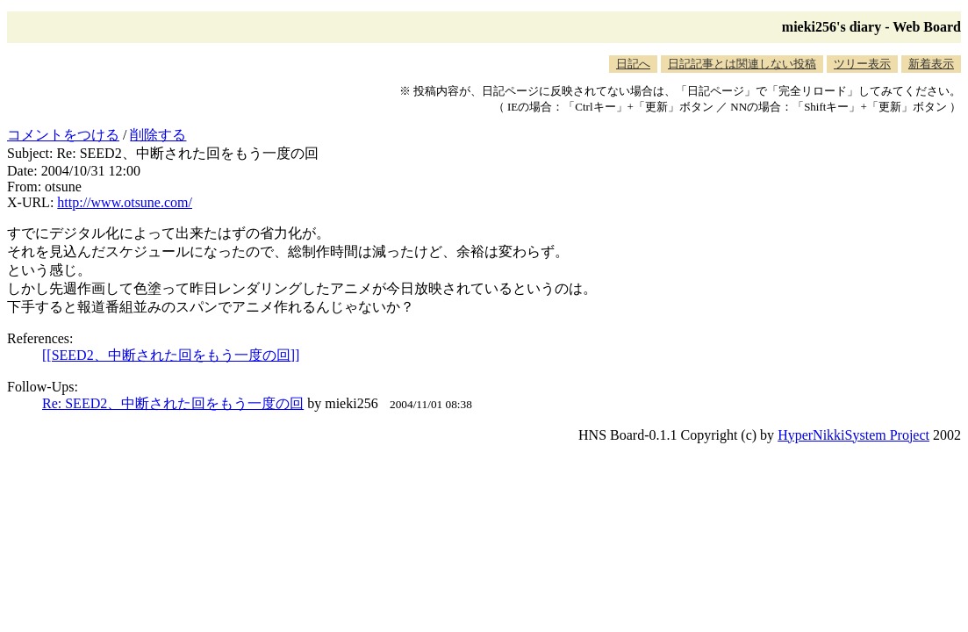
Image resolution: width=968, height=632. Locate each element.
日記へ (633, 63)
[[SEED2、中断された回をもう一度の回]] (170, 355)
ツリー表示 (862, 63)
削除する (158, 134)
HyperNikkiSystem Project (853, 434)
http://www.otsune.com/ (124, 202)
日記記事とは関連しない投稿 (742, 63)
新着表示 (931, 63)
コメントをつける (63, 134)
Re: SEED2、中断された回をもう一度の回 (173, 403)
